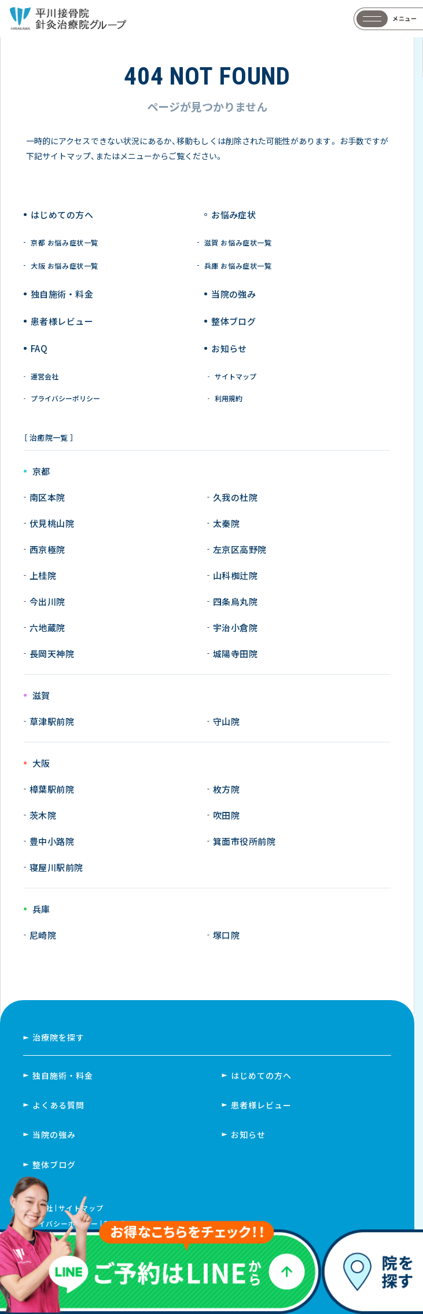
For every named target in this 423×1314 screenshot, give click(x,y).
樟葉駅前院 (52, 789)
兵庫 (41, 909)
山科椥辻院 (235, 575)
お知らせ (229, 348)
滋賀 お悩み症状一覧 (238, 242)
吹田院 (226, 815)
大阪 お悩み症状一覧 (64, 265)
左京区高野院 (240, 549)
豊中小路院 (52, 841)
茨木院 (43, 815)
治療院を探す (58, 1037)
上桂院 (43, 575)
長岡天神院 (52, 653)
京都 (41, 472)
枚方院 (226, 789)
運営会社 (44, 376)
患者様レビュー (62, 321)
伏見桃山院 (52, 523)
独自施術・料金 (62, 1075)
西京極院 (47, 549)
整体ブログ (233, 321)
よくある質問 (58, 1105)
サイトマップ (235, 376)
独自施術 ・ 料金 (62, 294)
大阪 (41, 763)
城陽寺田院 (235, 653)
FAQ (39, 348)
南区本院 (47, 497)
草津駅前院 (52, 721)
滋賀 (41, 696)
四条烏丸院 (235, 601)
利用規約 (228, 398)
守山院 (226, 721)
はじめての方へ (62, 214)
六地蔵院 (47, 627)
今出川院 (47, 601)
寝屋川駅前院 (56, 867)
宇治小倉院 (235, 627)
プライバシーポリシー (65, 398)
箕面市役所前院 (244, 841)
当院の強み (233, 294)
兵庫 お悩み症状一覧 (238, 265)
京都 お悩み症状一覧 (64, 242)
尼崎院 (43, 935)
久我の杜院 (235, 497)
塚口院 (226, 935)
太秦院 (226, 523)
